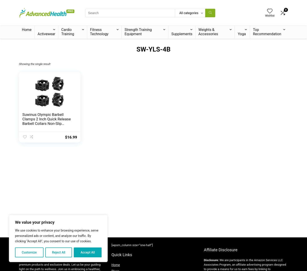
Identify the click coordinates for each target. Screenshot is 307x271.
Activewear (46, 34)
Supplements (181, 34)
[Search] (210, 13)
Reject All (58, 252)
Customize (29, 252)
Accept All (88, 252)
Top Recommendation (267, 32)
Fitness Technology (99, 32)
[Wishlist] (269, 11)
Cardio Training (67, 32)
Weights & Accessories (208, 32)
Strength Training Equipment (138, 32)
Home (27, 30)
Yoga (242, 34)
